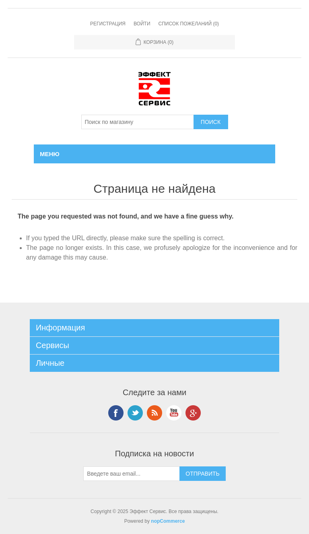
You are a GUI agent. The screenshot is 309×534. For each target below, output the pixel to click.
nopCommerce (168, 521)
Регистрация (108, 24)
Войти (142, 24)
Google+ (193, 413)
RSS (154, 413)
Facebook (116, 413)
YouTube (173, 413)
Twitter (135, 413)
